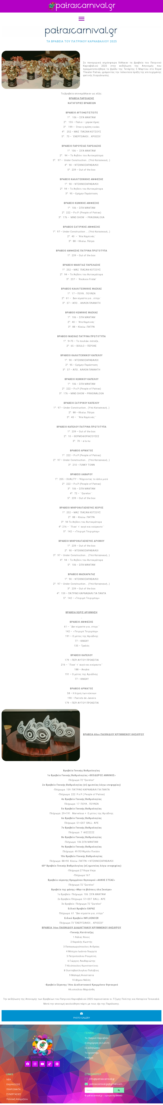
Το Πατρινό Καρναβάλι (96, 1037)
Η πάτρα (89, 1057)
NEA (8, 1079)
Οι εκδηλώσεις (92, 1047)
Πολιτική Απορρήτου (17, 1099)
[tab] (81, 1015)
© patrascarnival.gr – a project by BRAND (103, 1095)
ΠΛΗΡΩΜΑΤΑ (13, 1089)
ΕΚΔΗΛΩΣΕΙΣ (13, 1084)
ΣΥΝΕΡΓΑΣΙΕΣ (13, 1094)
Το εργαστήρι (92, 1052)
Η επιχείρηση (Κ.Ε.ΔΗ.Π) (97, 1042)
